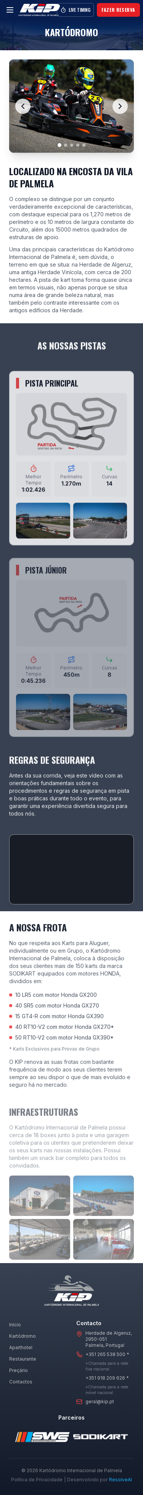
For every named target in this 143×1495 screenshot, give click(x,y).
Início (15, 1324)
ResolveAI (120, 1479)
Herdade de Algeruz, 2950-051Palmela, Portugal (108, 1339)
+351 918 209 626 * (107, 1378)
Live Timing (75, 9)
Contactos (20, 1382)
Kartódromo (22, 1336)
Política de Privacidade (37, 1479)
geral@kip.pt (99, 1401)
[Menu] (10, 10)
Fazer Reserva (118, 9)
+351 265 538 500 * (107, 1354)
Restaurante (22, 1359)
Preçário (18, 1370)
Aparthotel (20, 1347)
